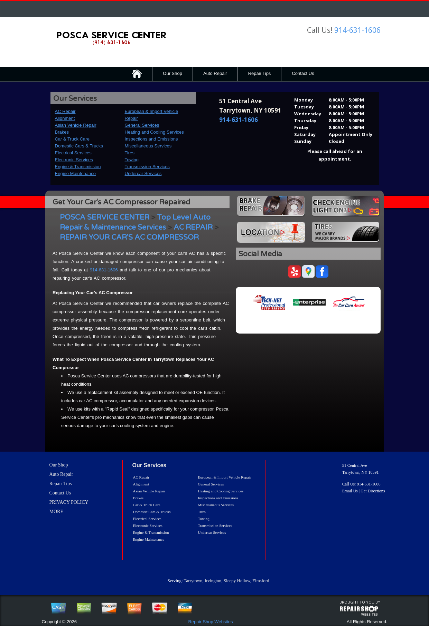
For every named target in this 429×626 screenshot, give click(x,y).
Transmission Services (147, 166)
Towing (132, 159)
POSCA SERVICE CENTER (104, 217)
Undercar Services (143, 173)
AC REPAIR (193, 227)
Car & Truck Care (72, 139)
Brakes (62, 132)
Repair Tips (259, 73)
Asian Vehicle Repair (75, 125)
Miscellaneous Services (148, 145)
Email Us (350, 491)
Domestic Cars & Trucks (79, 145)
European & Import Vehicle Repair (224, 477)
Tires (129, 152)
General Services (142, 125)
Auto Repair (215, 73)
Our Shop (172, 73)
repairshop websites (358, 611)
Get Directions (373, 491)
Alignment (65, 118)
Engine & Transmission (78, 166)
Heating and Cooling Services (154, 132)
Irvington (213, 580)
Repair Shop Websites (210, 621)
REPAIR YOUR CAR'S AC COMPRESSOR (129, 237)
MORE (56, 511)
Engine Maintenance (75, 173)
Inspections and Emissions (151, 139)
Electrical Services (73, 152)
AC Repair (65, 111)
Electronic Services (74, 159)
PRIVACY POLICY (68, 502)
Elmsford (260, 580)
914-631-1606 (357, 30)
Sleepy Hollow (237, 580)
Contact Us (303, 73)
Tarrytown (193, 580)
